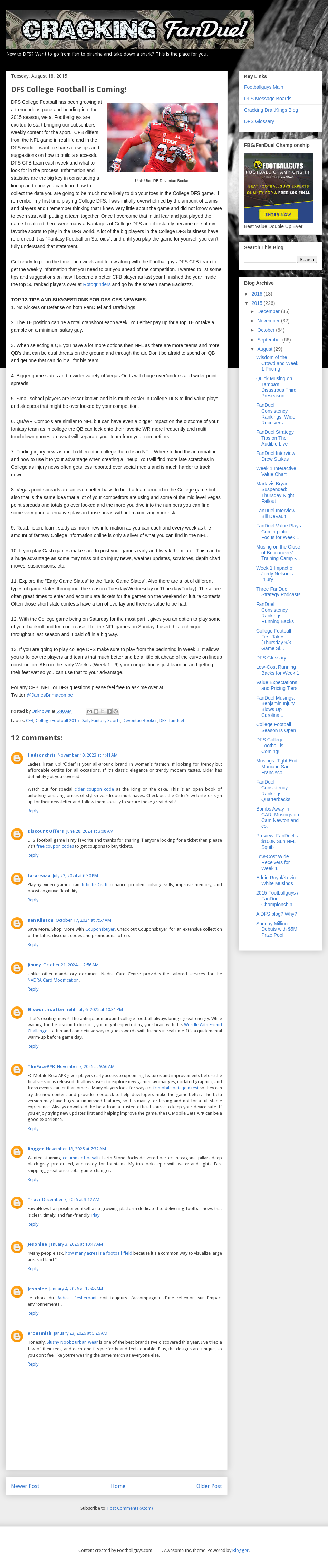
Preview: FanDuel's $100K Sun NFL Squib (277, 841)
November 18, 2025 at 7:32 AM (76, 1148)
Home (118, 1486)
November (269, 321)
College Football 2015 (57, 720)
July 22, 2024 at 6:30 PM (75, 875)
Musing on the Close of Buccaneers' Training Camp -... (278, 552)
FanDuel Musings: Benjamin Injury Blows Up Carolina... (275, 706)
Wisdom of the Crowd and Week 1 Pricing (277, 363)
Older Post (209, 1486)
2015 (258, 303)
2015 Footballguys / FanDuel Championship (277, 898)
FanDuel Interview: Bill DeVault (276, 513)
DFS (163, 720)
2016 (258, 294)
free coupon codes (55, 846)
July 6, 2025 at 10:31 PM (100, 1009)
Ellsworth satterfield (51, 1009)
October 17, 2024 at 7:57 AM (83, 920)
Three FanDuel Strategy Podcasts (278, 592)
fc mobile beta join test (176, 1087)
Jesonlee (37, 1244)
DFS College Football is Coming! (269, 745)
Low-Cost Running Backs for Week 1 (277, 670)
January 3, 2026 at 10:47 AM (76, 1244)
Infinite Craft (94, 884)
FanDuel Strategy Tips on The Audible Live (275, 438)
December (269, 311)
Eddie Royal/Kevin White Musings (276, 880)
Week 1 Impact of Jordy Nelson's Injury (275, 573)
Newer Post (25, 1486)
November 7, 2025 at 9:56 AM (86, 1066)
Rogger (36, 1148)
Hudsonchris (42, 755)
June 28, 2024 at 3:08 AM (90, 831)
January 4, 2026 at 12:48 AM (76, 1288)
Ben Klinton (41, 920)
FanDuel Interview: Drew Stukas (276, 456)
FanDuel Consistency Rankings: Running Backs (275, 612)
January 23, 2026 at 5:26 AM (80, 1333)
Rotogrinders (97, 284)
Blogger (240, 1550)
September (269, 340)
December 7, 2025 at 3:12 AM (70, 1199)
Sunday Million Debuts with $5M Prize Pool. (276, 929)
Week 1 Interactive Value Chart (276, 471)
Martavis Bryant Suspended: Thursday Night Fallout (275, 492)
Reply (33, 810)
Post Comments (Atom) (130, 1508)
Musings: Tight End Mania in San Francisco (276, 766)
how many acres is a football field (98, 1253)
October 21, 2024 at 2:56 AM (71, 964)
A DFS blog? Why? (276, 914)
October (266, 330)
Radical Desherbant (77, 1297)
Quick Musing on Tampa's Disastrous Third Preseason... (276, 387)
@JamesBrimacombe (50, 695)
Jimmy (34, 964)
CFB (29, 720)
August (265, 349)
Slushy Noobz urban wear (72, 1342)
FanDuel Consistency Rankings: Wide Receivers (275, 413)
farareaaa (39, 875)
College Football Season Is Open (276, 727)
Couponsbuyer (100, 929)
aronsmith (39, 1333)
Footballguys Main (263, 87)
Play (95, 1215)
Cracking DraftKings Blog (271, 110)
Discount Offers (46, 831)
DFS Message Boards (267, 98)
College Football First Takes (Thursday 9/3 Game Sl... (273, 639)
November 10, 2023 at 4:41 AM (88, 755)
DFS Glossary (259, 121)
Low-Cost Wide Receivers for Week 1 (273, 862)
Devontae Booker (140, 720)
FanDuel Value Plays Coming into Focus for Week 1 (278, 531)
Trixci (34, 1199)
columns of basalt (81, 1157)
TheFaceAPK (41, 1066)
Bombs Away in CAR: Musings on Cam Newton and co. (277, 817)
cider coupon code (94, 789)
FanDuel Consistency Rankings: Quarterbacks (273, 790)
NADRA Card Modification (53, 980)
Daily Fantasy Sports (100, 720)
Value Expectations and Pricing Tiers (276, 685)
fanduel (176, 720)
